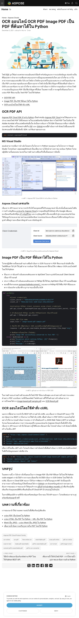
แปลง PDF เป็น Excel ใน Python (17, 515)
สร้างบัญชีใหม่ (25, 214)
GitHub (40, 126)
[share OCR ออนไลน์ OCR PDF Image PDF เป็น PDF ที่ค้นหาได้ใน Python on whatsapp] (46, 566)
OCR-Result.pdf (52, 401)
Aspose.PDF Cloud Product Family (15, 535)
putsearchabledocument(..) (30, 284)
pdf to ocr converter (32, 548)
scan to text (7, 544)
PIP (31, 126)
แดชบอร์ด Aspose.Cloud (26, 211)
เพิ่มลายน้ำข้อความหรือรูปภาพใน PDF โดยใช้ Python (26, 526)
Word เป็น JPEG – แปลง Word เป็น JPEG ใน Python (25, 523)
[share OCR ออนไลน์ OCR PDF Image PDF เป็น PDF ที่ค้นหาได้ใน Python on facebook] (42, 566)
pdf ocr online (67, 539)
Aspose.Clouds (13, 18)
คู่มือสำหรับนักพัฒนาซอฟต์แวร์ (50, 487)
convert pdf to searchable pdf (13, 548)
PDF (7, 74)
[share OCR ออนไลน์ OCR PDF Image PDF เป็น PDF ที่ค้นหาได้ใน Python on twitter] (29, 566)
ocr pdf (16, 539)
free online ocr (27, 539)
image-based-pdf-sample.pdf (29, 401)
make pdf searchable (22, 544)
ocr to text (53, 544)
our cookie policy (16, 600)
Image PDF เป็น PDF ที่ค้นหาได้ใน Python (21, 101)
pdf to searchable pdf (39, 544)
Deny (56, 611)
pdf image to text (66, 544)
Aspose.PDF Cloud (53, 117)
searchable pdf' (40, 539)
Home (4, 9)
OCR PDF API (9, 98)
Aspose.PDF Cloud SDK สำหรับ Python (18, 117)
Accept (39, 605)
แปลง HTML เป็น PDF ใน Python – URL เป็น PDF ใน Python (28, 519)
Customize (23, 611)
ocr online (7, 539)
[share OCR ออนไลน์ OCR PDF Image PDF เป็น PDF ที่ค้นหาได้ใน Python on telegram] (50, 566)
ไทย (67, 3)
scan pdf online (54, 539)
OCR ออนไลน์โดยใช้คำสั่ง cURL (17, 105)
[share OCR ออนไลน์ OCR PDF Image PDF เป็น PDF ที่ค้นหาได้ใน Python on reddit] (37, 566)
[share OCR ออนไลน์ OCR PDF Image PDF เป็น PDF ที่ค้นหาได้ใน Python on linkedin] (33, 566)
